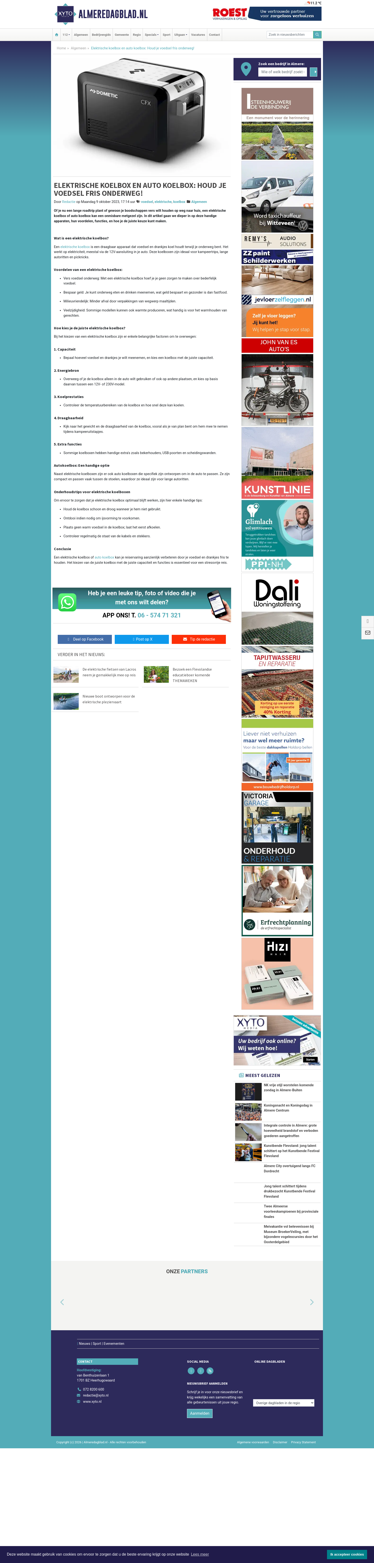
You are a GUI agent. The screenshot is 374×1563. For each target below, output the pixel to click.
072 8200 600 (93, 1504)
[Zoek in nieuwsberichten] (290, 34)
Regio (137, 34)
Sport (166, 34)
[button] (56, 1427)
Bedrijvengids (101, 34)
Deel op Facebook (85, 639)
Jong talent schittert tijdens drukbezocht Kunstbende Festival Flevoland (289, 1258)
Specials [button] (150, 34)
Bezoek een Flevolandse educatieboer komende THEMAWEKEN (192, 675)
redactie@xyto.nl (96, 1510)
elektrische (163, 202)
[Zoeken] (317, 34)
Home (61, 48)
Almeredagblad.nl (113, 14)
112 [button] (65, 34)
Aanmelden (199, 1528)
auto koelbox (104, 557)
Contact (214, 34)
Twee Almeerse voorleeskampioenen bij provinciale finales (291, 1296)
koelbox (179, 202)
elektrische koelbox (75, 247)
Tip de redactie (199, 639)
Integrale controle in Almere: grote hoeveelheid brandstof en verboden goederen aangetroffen (291, 1147)
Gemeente (122, 34)
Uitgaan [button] (179, 34)
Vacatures (198, 34)
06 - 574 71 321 (159, 615)
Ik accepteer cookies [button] (347, 1554)
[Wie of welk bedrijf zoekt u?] (282, 72)
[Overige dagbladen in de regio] (283, 1493)
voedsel (147, 202)
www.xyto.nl (92, 1516)
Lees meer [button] (200, 1554)
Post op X (141, 639)
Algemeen (81, 34)
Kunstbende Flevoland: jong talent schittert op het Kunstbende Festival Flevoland (291, 1191)
